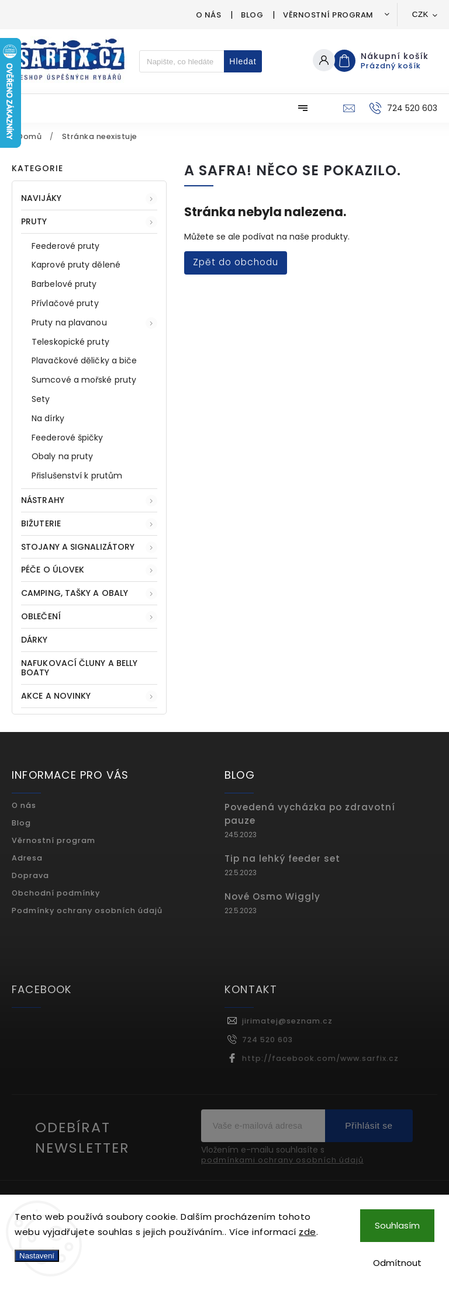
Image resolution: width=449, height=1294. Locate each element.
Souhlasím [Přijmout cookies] (397, 1225)
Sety (41, 399)
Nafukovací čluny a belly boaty (79, 668)
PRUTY (89, 222)
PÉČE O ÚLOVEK (89, 570)
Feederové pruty (66, 246)
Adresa (27, 858)
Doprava (30, 875)
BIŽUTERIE (89, 524)
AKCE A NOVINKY (89, 696)
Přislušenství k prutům (77, 475)
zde (307, 1232)
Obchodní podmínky (56, 893)
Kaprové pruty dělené (76, 264)
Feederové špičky (67, 437)
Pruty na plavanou (94, 323)
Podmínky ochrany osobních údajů (87, 910)
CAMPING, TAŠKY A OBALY (89, 593)
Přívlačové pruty (65, 303)
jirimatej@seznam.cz (287, 1021)
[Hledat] (181, 61)
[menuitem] (42, 108)
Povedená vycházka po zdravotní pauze (309, 814)
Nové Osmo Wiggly (272, 896)
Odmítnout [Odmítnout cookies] (397, 1263)
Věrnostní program (328, 14)
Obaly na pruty (62, 456)
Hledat (242, 61)
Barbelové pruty (64, 284)
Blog (252, 14)
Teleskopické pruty (70, 342)
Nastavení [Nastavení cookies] (36, 1255)
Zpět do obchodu (235, 262)
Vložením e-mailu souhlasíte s (282, 1155)
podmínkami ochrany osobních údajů (282, 1160)
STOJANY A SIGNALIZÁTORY (89, 547)
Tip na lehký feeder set (282, 858)
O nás (209, 14)
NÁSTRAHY (89, 500)
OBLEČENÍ (89, 616)
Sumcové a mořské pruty (84, 380)
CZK (420, 14)
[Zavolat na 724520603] (402, 108)
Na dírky (48, 418)
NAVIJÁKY (89, 198)
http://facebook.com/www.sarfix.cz (320, 1058)
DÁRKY (35, 640)
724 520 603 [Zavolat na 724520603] (267, 1040)
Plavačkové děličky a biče (84, 360)
